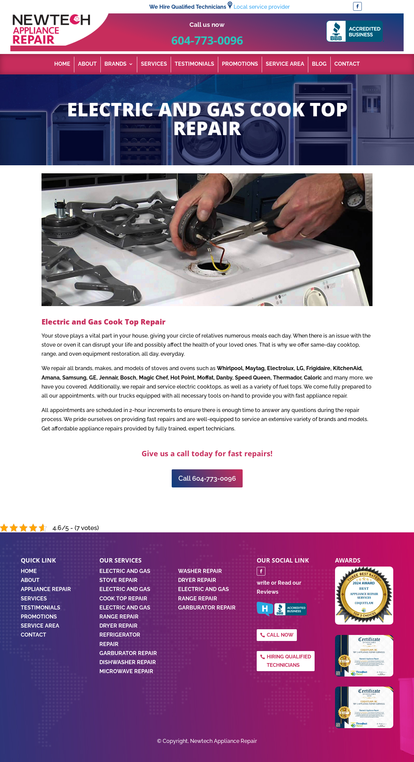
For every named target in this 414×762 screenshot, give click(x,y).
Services (154, 64)
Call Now (280, 635)
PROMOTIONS (39, 616)
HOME (29, 571)
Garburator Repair (128, 653)
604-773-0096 (207, 40)
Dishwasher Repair (127, 662)
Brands (115, 64)
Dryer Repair (118, 626)
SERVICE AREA (40, 626)
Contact (347, 64)
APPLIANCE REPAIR (46, 589)
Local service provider (262, 7)
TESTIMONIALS (40, 607)
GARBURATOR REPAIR (207, 607)
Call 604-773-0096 (207, 478)
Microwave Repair (126, 671)
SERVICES (34, 598)
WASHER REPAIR (200, 571)
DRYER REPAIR (197, 580)
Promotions (240, 64)
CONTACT (33, 635)
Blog (319, 64)
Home (62, 64)
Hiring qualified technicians (289, 661)
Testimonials (194, 64)
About (87, 64)
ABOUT (30, 580)
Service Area (285, 64)
